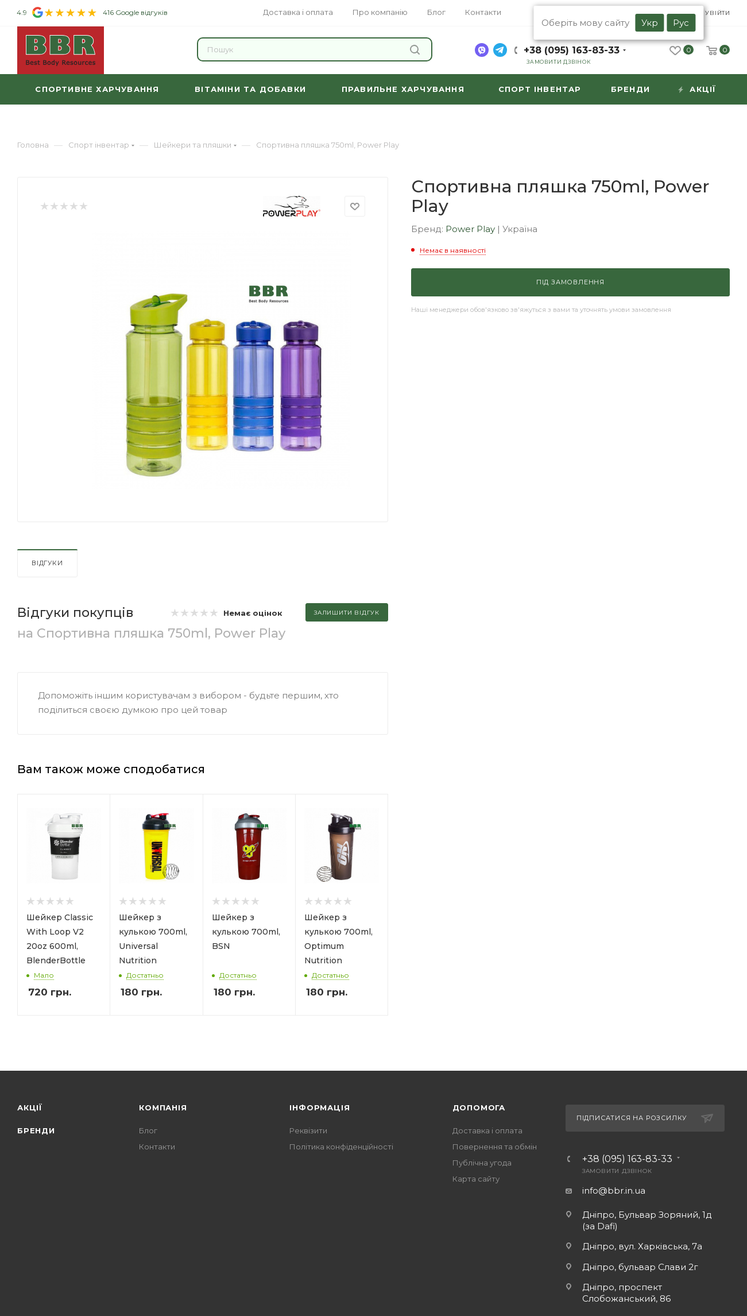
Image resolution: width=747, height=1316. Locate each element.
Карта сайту (476, 1178)
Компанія (163, 1107)
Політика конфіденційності (341, 1146)
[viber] (482, 50)
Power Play (471, 228)
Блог (148, 1130)
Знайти (415, 50)
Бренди (36, 1130)
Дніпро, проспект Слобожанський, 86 (626, 1293)
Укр (649, 22)
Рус (681, 22)
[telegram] (500, 50)
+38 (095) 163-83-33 (572, 50)
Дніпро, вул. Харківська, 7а (642, 1246)
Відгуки (47, 563)
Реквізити (308, 1130)
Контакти (157, 1146)
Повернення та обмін (494, 1146)
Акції (29, 1107)
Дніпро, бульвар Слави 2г (640, 1266)
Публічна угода (482, 1162)
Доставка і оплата (487, 1130)
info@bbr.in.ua (613, 1190)
